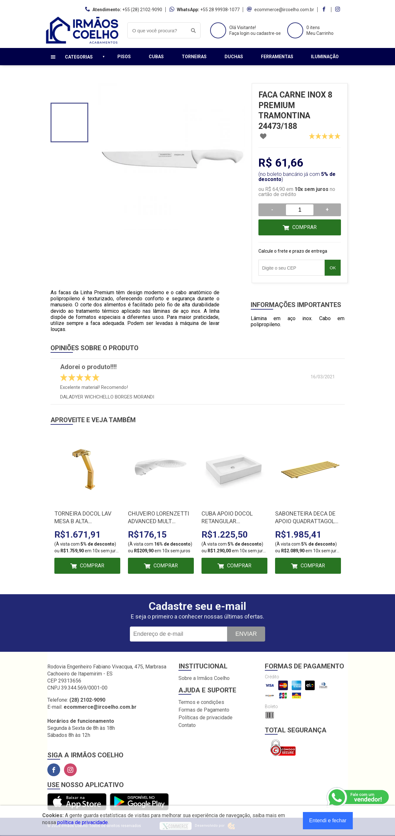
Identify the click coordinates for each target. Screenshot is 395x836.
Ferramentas (277, 56)
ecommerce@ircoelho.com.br (284, 9)
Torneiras (194, 56)
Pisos (124, 56)
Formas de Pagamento (203, 710)
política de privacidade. (83, 822)
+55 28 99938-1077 (220, 9)
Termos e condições (201, 702)
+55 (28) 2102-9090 (142, 9)
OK (333, 267)
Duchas (234, 56)
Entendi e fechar (328, 820)
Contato (187, 725)
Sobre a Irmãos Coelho (204, 678)
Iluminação (325, 56)
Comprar (304, 227)
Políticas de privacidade (205, 717)
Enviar (246, 634)
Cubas (156, 56)
